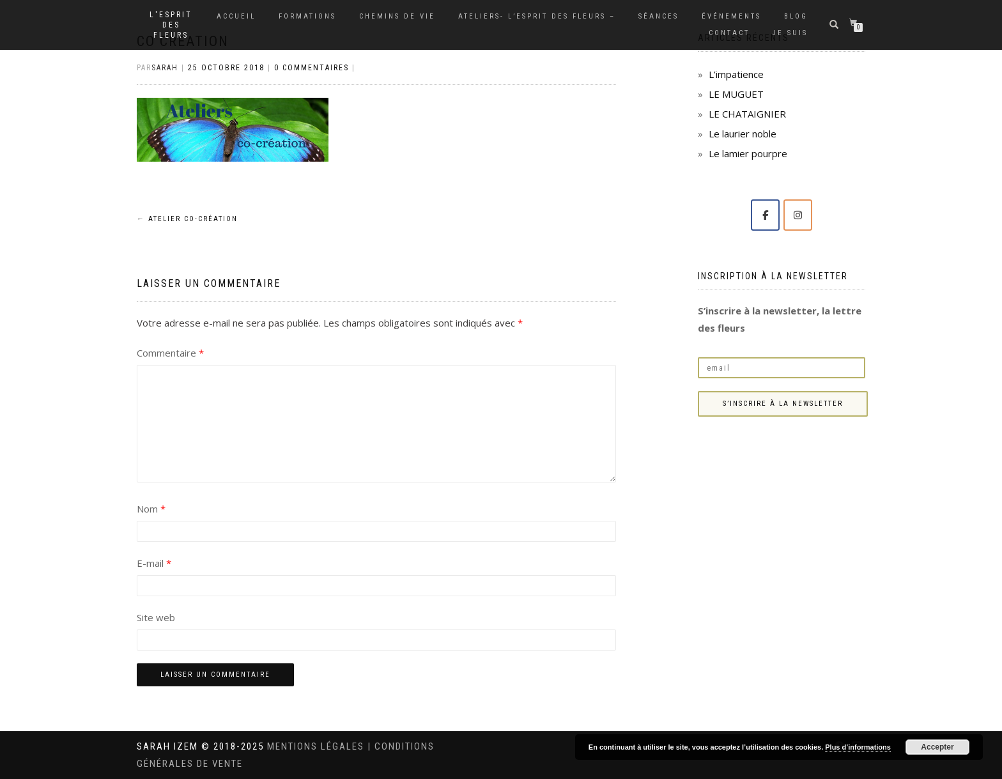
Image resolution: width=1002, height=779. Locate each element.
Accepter (937, 747)
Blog (796, 16)
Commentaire (170, 352)
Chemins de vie (397, 16)
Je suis (790, 33)
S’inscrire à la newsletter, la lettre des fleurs (779, 319)
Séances (658, 16)
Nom (151, 508)
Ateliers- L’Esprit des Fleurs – (536, 16)
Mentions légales (317, 746)
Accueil (236, 16)
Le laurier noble (742, 133)
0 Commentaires (311, 67)
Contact (729, 33)
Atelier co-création (187, 219)
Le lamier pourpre (748, 153)
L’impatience (736, 74)
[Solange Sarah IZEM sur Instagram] (797, 215)
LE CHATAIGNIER (747, 113)
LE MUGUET (736, 94)
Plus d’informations (858, 747)
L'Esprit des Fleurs (171, 25)
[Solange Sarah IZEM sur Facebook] (765, 215)
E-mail (154, 563)
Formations (307, 16)
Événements (731, 16)
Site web (156, 617)
